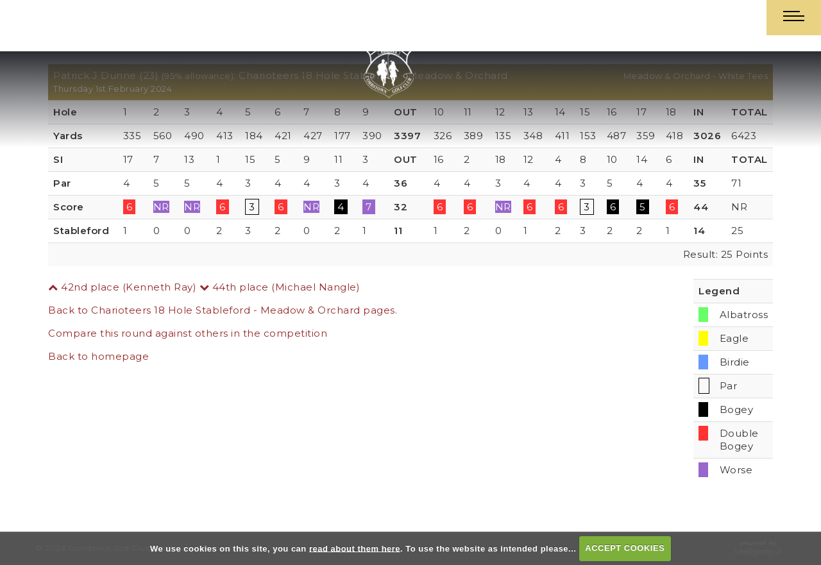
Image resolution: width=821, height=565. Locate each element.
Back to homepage (98, 356)
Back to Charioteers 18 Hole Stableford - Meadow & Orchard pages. (222, 310)
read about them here (354, 548)
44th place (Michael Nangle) (279, 287)
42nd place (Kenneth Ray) (122, 287)
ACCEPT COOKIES (624, 548)
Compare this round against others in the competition (187, 333)
